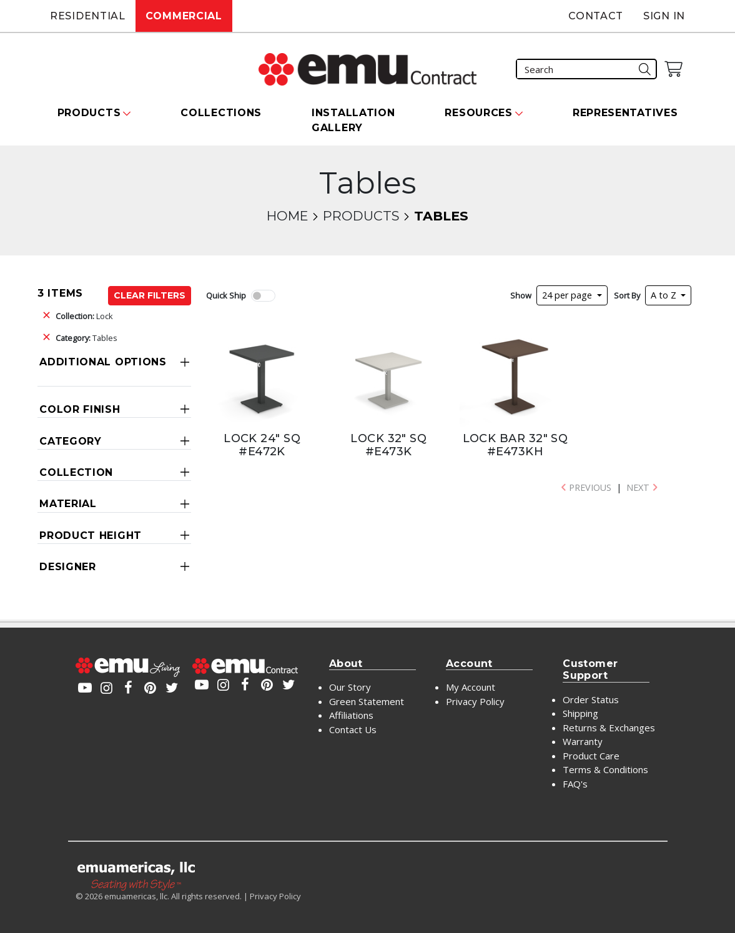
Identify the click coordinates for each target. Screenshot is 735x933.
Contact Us (353, 729)
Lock (84, 316)
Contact (595, 16)
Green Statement (366, 701)
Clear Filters (149, 295)
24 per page (568, 295)
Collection (76, 472)
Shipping (580, 713)
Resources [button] (478, 113)
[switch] (263, 296)
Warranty (583, 741)
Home (287, 216)
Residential (88, 16)
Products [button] (89, 113)
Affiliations (351, 715)
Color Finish (79, 409)
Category (70, 441)
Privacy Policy (475, 701)
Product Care (591, 755)
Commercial (184, 16)
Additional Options (103, 362)
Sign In (664, 16)
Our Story (350, 687)
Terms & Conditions (605, 769)
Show (520, 295)
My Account (470, 687)
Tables (86, 337)
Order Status (591, 699)
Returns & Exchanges (609, 727)
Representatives (625, 113)
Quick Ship (226, 295)
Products (361, 216)
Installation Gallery (353, 120)
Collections (221, 113)
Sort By (627, 295)
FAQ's (575, 784)
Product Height (90, 535)
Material (68, 504)
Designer (67, 567)
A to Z (665, 295)
